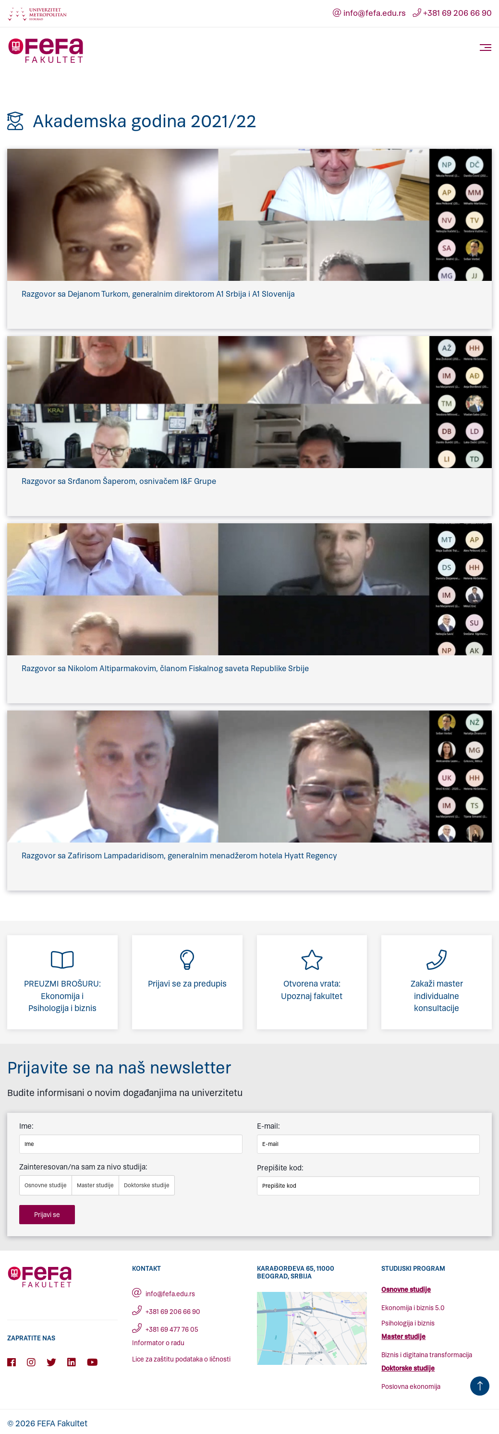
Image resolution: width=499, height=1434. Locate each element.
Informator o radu (158, 1343)
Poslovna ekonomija (410, 1386)
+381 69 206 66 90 (452, 13)
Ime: (26, 1126)
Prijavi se (47, 1214)
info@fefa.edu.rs (368, 13)
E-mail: (268, 1126)
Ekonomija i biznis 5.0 (413, 1308)
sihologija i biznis (410, 1323)
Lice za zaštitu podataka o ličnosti (181, 1359)
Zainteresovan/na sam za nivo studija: (83, 1167)
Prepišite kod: (280, 1168)
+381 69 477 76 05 (165, 1329)
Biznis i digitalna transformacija (426, 1355)
